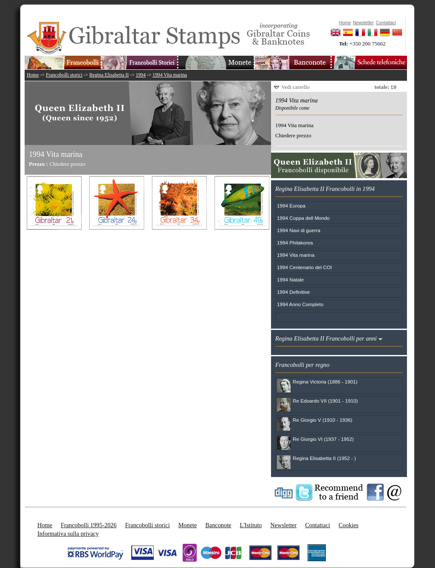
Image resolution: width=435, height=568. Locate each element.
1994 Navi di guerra (298, 230)
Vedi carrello (295, 87)
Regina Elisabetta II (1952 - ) (324, 458)
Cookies (349, 525)
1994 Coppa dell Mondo (303, 218)
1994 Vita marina (170, 75)
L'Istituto (251, 525)
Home (33, 75)
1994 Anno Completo (300, 304)
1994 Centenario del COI (304, 267)
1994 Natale (290, 279)
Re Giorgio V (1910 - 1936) (322, 420)
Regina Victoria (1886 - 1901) (325, 381)
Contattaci (317, 525)
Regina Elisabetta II (109, 75)
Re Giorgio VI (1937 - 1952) (323, 439)
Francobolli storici (64, 75)
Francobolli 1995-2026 (88, 525)
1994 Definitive (293, 292)
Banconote (218, 525)
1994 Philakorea (295, 242)
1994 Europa (291, 205)
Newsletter (283, 525)
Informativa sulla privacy (68, 533)
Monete (187, 525)
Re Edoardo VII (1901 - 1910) (325, 400)
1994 (140, 75)
